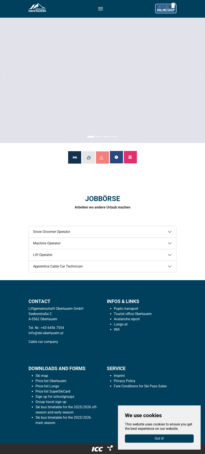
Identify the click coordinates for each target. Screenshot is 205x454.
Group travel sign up (50, 402)
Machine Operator (46, 243)
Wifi (117, 329)
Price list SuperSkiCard (52, 391)
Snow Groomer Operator (51, 232)
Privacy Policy (124, 381)
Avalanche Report (104, 157)
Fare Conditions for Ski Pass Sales (140, 386)
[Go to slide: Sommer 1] (90, 136)
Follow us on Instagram (130, 157)
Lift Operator (42, 255)
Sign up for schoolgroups (54, 397)
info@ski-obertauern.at (46, 333)
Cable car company (43, 342)
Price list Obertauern (50, 381)
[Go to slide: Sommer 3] (106, 136)
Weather (88, 157)
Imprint (119, 376)
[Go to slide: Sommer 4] (114, 136)
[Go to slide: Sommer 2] (98, 136)
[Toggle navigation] (100, 8)
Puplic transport (126, 309)
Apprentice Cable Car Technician (58, 266)
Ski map (41, 376)
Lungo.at (121, 324)
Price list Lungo (47, 386)
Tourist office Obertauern (133, 314)
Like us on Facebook (116, 157)
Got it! (159, 438)
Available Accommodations (74, 157)
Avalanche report (127, 319)
